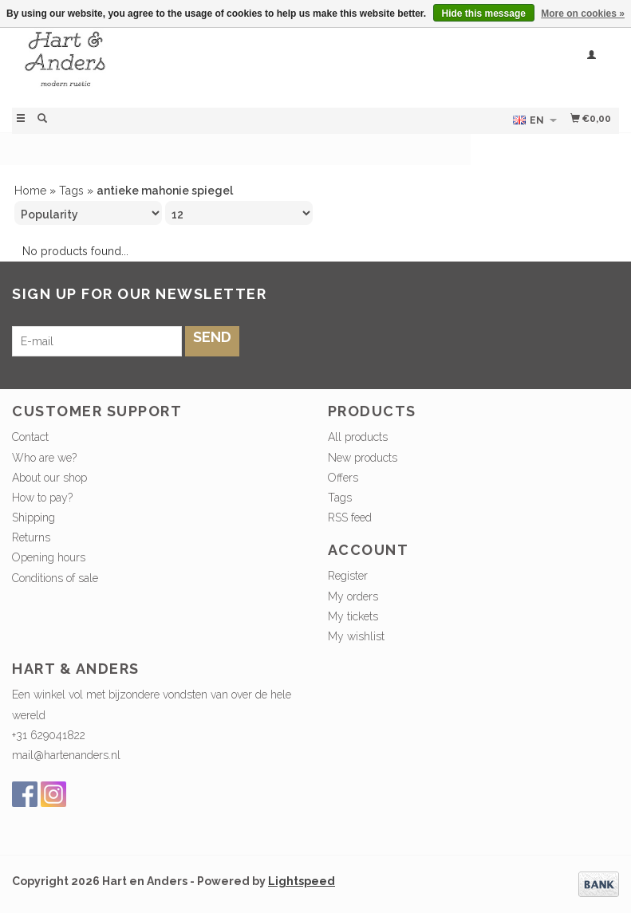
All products (358, 437)
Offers (343, 477)
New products (362, 457)
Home (30, 190)
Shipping (33, 517)
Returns (31, 537)
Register (348, 575)
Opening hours (48, 557)
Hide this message (484, 13)
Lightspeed (301, 881)
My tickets (353, 616)
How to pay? (42, 497)
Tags (71, 190)
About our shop (49, 477)
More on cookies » (583, 13)
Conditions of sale (55, 578)
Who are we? (44, 457)
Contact (30, 437)
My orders (353, 596)
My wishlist (356, 636)
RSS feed (350, 517)
